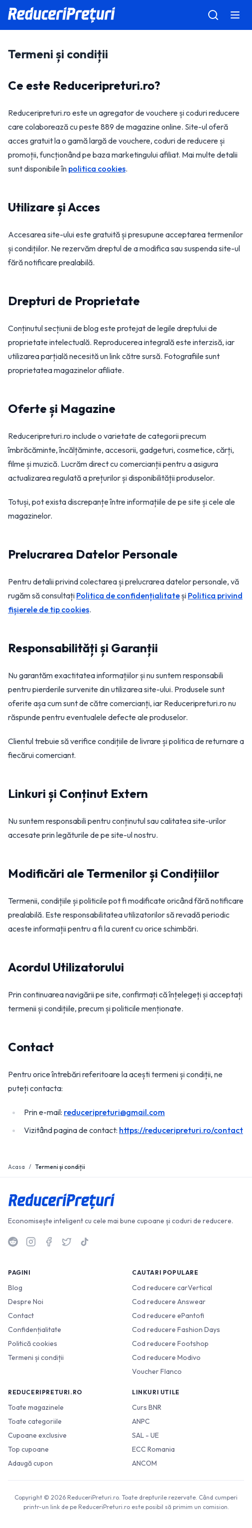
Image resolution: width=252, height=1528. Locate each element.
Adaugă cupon (30, 1463)
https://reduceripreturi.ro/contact (181, 1130)
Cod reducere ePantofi (168, 1315)
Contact (21, 1315)
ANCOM (144, 1463)
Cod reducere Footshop (170, 1343)
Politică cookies (32, 1343)
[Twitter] (67, 1242)
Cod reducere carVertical (172, 1287)
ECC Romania (153, 1449)
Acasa (16, 1166)
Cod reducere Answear (169, 1301)
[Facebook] (49, 1242)
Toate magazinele (36, 1407)
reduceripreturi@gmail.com (114, 1112)
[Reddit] (13, 1242)
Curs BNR (146, 1407)
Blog (15, 1287)
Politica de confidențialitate (128, 595)
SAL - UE (145, 1435)
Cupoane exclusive (37, 1435)
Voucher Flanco (157, 1371)
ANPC (141, 1421)
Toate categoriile (35, 1421)
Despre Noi (25, 1301)
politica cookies (97, 169)
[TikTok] (85, 1242)
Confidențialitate (34, 1329)
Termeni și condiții (36, 1357)
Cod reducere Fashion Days (176, 1329)
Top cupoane (28, 1449)
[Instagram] (31, 1242)
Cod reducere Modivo (166, 1357)
